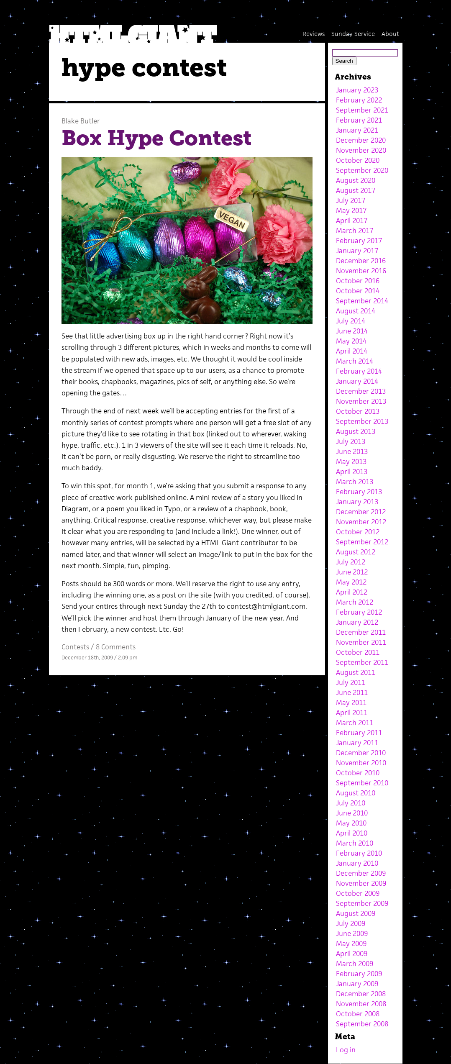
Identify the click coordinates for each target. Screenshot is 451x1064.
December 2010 (361, 752)
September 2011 (362, 662)
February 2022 (359, 100)
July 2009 (350, 923)
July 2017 (350, 200)
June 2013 (352, 451)
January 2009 (357, 983)
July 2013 (350, 441)
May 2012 (351, 582)
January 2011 (357, 742)
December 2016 (361, 260)
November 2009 (361, 883)
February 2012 (359, 612)
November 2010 (361, 762)
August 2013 (355, 431)
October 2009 (357, 893)
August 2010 (355, 792)
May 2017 (351, 210)
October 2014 (357, 290)
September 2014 (362, 300)
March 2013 (354, 481)
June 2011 (352, 692)
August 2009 (355, 913)
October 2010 (357, 772)
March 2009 (354, 963)
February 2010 (359, 853)
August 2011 (355, 672)
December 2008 (361, 993)
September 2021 (362, 110)
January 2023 (357, 90)
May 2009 (351, 943)
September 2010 (362, 782)
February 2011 (359, 732)
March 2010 (354, 843)
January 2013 (357, 501)
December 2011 (361, 632)
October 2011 (357, 652)
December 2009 (361, 873)
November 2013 (361, 401)
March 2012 (354, 602)
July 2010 (350, 803)
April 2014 (351, 351)
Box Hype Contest (156, 138)
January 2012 (357, 622)
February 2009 (359, 973)
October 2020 (357, 160)
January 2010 (357, 863)
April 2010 (351, 833)
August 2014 (355, 310)
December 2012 (361, 511)
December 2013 (361, 391)
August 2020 (355, 180)
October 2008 (357, 1013)
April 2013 (351, 471)
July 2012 (350, 562)
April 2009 (351, 953)
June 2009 (352, 933)
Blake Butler (81, 121)
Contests (75, 646)
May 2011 (351, 702)
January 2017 (357, 250)
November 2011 (361, 642)
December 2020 (361, 140)
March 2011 (354, 722)
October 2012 (357, 531)
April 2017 (351, 220)
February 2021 (359, 120)
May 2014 (351, 341)
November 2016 (361, 270)
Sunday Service (353, 34)
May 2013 (351, 461)
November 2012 (361, 521)
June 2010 (352, 813)
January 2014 (357, 381)
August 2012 (355, 551)
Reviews (313, 34)
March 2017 (354, 230)
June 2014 (352, 331)
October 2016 (357, 280)
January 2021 (357, 130)
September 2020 (362, 170)
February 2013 (359, 491)
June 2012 (352, 572)
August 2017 (355, 190)
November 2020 (361, 150)
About (390, 34)
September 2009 (362, 903)
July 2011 (350, 682)
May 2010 (351, 823)
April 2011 (351, 712)
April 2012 (351, 592)
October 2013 (357, 411)
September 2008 (362, 1023)
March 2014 (354, 361)
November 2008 (361, 1003)
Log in (346, 1049)
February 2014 (359, 371)
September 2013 (362, 421)
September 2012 (362, 541)
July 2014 (350, 321)
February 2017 (359, 240)
